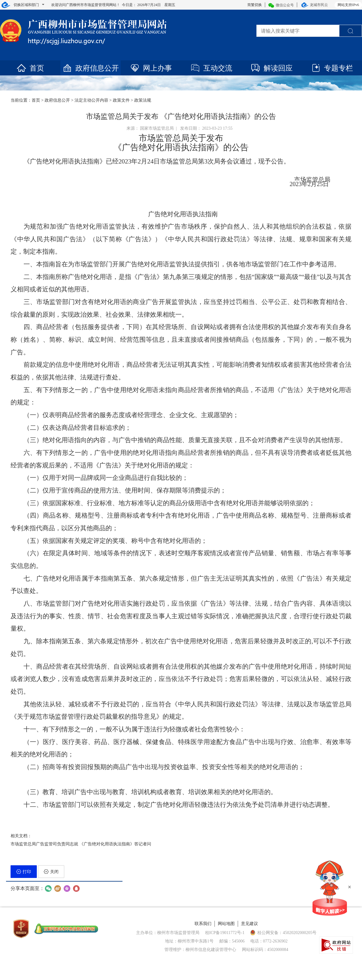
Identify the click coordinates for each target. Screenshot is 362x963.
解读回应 (271, 68)
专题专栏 (332, 68)
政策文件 (121, 100)
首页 (30, 68)
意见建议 (249, 923)
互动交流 (211, 68)
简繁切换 (254, 5)
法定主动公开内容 (91, 100)
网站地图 (226, 923)
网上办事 (151, 68)
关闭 (51, 871)
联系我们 (203, 923)
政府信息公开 (90, 68)
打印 (23, 871)
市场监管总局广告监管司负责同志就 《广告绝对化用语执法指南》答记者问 (81, 844)
